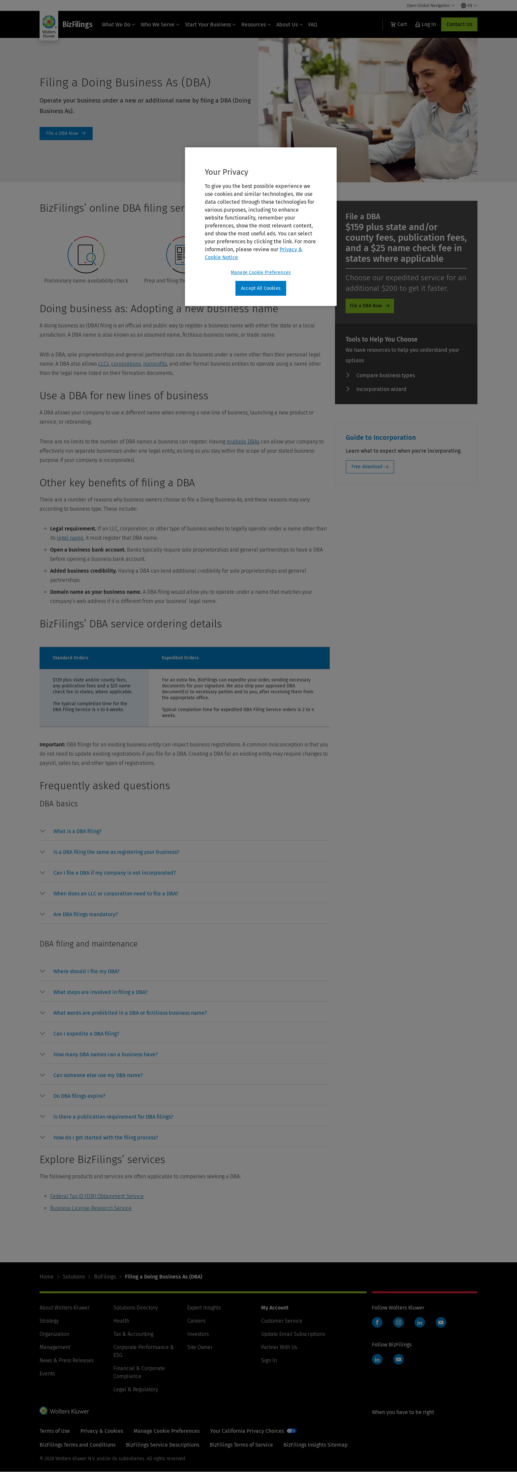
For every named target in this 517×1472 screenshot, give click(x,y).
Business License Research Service (91, 1208)
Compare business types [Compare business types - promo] (385, 375)
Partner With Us (279, 1347)
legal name (70, 538)
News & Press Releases (67, 1360)
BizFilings (105, 1277)
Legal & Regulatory (135, 1389)
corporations (126, 364)
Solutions (74, 1277)
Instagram (398, 1322)
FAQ (312, 24)
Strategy (49, 1321)
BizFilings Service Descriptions (162, 1445)
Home (47, 1277)
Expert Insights (204, 1308)
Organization (54, 1334)
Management (55, 1347)
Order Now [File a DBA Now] (66, 133)
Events (47, 1373)
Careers (196, 1321)
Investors (198, 1334)
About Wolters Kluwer (65, 1308)
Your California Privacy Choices (247, 1431)
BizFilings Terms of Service (241, 1445)
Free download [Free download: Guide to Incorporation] (366, 466)
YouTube (441, 1322)
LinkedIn (419, 1322)
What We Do (119, 24)
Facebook (377, 1322)
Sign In (269, 1360)
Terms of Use (55, 1431)
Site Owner (200, 1347)
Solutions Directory (135, 1308)
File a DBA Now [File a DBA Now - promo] (366, 306)
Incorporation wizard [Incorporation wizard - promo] (381, 389)
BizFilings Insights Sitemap (316, 1445)
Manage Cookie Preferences (166, 1431)
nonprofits (155, 364)
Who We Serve (160, 24)
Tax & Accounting (133, 1334)
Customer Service (281, 1321)
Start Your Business (210, 24)
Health (121, 1321)
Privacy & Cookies (101, 1431)
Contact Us (459, 24)
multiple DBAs (243, 441)
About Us (289, 24)
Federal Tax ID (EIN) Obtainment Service (97, 1196)
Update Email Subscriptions (293, 1334)
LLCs (103, 364)
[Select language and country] (469, 5)
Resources (256, 24)
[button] (77, 831)
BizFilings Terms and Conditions (77, 1445)
